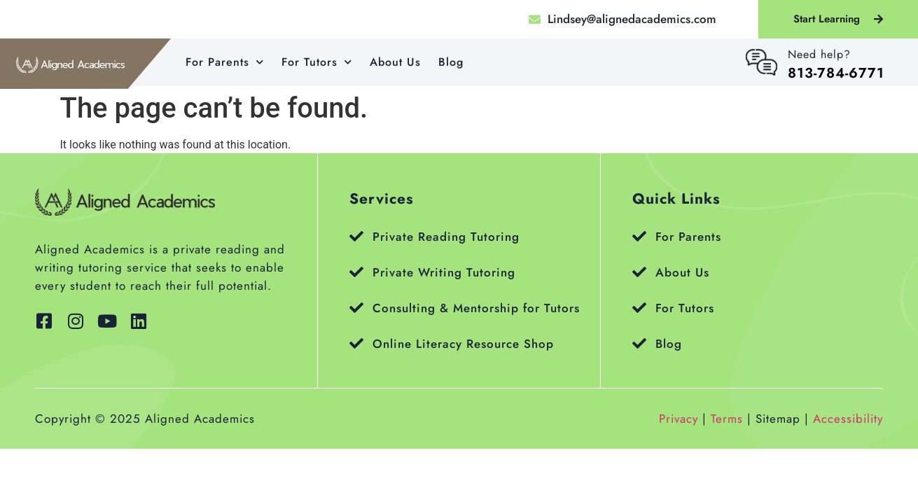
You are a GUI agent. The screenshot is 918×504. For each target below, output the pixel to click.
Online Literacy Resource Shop (463, 343)
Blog (451, 62)
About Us (395, 62)
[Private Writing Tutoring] (356, 272)
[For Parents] (639, 237)
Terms (727, 418)
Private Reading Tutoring (446, 236)
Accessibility (848, 418)
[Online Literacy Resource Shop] (356, 344)
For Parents (225, 62)
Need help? (819, 54)
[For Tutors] (639, 308)
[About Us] (639, 272)
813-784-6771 (836, 73)
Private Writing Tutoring (444, 272)
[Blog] (639, 344)
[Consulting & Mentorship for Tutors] (356, 308)
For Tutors (316, 62)
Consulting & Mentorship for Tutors (476, 308)
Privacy (678, 418)
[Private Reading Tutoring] (356, 237)
